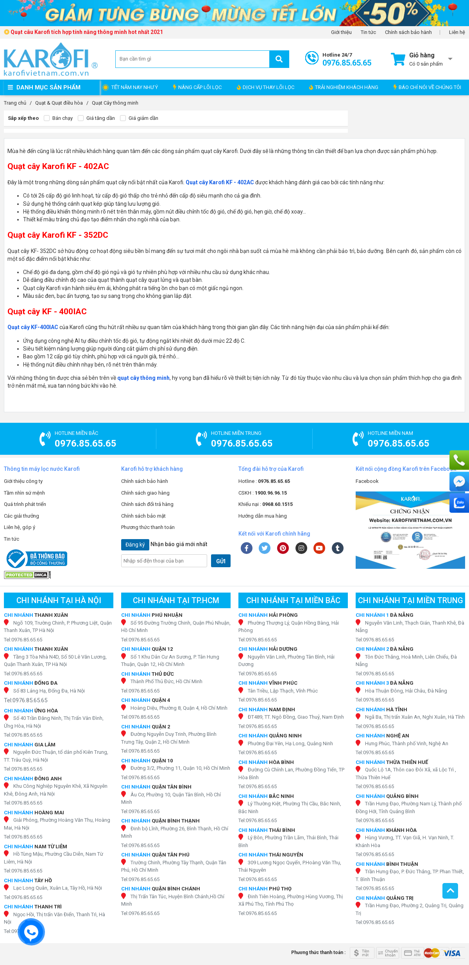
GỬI (221, 561)
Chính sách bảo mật (143, 516)
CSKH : (262, 493)
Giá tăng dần (96, 118)
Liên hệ (457, 32)
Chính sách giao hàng (145, 493)
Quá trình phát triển (25, 504)
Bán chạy (58, 118)
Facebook (367, 481)
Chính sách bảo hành (408, 32)
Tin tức (368, 32)
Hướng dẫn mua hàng (262, 516)
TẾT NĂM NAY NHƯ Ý (134, 87)
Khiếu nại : (265, 504)
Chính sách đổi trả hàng (147, 504)
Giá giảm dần (139, 118)
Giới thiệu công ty (23, 481)
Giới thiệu (341, 32)
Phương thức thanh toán (148, 527)
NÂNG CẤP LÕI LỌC (197, 87)
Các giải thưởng (21, 516)
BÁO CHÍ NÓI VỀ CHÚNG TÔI (427, 87)
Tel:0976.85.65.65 (23, 640)
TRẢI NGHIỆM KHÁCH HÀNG (343, 87)
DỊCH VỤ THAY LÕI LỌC (265, 87)
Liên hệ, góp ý (19, 527)
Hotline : (264, 481)
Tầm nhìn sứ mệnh (24, 493)
